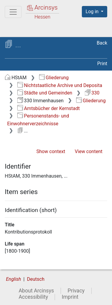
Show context (50, 151)
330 (92, 93)
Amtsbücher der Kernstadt (48, 108)
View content (88, 151)
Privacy (76, 291)
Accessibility (33, 297)
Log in (93, 11)
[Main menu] (13, 12)
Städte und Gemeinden (44, 93)
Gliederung (54, 77)
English (13, 279)
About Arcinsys (36, 291)
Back (102, 43)
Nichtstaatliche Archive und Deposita (59, 85)
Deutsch (35, 279)
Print (102, 63)
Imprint (70, 297)
